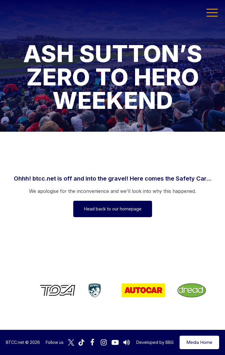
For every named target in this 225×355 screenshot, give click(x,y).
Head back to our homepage (113, 209)
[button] (212, 12)
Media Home (199, 342)
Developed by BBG (155, 342)
